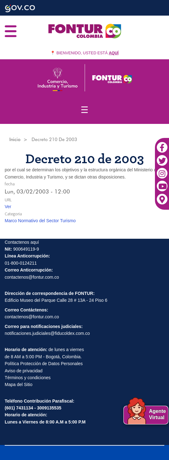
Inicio (15, 139)
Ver (8, 206)
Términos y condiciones (28, 377)
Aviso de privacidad (23, 370)
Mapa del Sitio (18, 384)
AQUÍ (113, 53)
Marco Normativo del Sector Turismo (40, 220)
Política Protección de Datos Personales (44, 363)
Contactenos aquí (22, 242)
